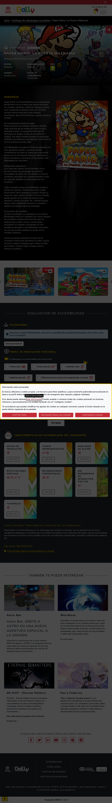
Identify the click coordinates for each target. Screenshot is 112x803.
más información (34, 399)
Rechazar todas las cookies (56, 415)
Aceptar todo (19, 415)
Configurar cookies (96, 415)
